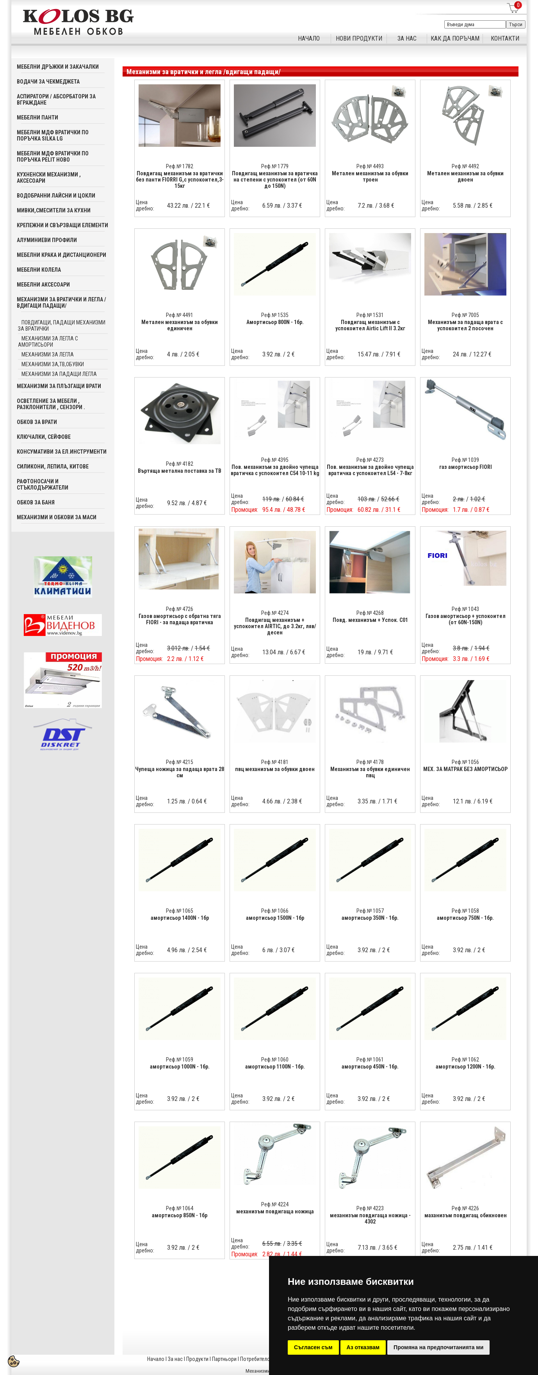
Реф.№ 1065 (179, 911)
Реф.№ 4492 (465, 166)
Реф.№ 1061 (370, 1059)
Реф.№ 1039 (465, 460)
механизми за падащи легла (59, 374)
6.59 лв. (271, 205)
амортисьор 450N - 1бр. (370, 1066)
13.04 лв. (273, 652)
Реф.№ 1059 (179, 1059)
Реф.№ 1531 (370, 315)
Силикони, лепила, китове (53, 466)
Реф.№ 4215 (179, 762)
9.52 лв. (176, 503)
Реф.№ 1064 (179, 1208)
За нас (175, 1359)
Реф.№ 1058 (465, 911)
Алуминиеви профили (47, 240)
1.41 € (485, 1247)
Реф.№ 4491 (179, 315)
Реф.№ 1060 (275, 1059)
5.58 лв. (462, 205)
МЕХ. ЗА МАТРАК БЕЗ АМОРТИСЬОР (465, 769)
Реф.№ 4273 (370, 460)
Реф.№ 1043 (465, 609)
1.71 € (389, 801)
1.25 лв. (176, 801)
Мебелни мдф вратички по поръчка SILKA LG (53, 135)
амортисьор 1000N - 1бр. (180, 1066)
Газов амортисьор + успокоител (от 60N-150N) (466, 619)
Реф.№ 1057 (370, 911)
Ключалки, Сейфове (44, 437)
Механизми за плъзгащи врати (59, 386)
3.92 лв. (271, 354)
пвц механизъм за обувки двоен (275, 769)
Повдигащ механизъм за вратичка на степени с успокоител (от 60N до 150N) (275, 179)
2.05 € (192, 354)
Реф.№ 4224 (275, 1204)
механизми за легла (47, 354)
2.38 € (294, 801)
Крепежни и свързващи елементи (62, 225)
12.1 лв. (462, 801)
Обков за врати (37, 422)
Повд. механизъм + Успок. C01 (370, 620)
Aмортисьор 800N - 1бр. (275, 322)
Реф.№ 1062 (465, 1059)
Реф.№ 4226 (465, 1208)
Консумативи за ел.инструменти (62, 452)
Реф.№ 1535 (275, 315)
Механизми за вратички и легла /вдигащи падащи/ (61, 302)
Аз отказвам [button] (363, 1347)
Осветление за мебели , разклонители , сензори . (51, 404)
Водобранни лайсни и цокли (56, 195)
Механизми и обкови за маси (56, 517)
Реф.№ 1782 (179, 166)
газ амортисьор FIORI (465, 467)
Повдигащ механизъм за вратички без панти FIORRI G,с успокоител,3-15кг (180, 179)
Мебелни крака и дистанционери (61, 255)
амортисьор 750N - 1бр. (465, 918)
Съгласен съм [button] (313, 1347)
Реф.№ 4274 (275, 613)
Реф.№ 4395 (275, 460)
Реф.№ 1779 (275, 166)
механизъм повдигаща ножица (275, 1211)
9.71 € (385, 652)
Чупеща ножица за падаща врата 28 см (179, 772)
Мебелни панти (37, 117)
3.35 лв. (367, 801)
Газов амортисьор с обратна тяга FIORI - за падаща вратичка (180, 619)
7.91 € (393, 354)
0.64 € (199, 801)
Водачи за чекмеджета (48, 81)
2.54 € (199, 950)
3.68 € (386, 205)
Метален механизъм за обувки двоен (465, 176)
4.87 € (199, 503)
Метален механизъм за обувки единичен (179, 325)
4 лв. (173, 354)
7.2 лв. (366, 205)
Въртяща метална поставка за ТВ (179, 471)
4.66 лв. (271, 801)
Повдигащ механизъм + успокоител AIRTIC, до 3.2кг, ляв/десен (275, 626)
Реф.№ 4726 (179, 609)
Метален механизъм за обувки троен (370, 176)
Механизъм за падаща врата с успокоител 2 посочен (465, 325)
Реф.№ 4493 (370, 166)
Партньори (224, 1359)
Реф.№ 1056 (465, 762)
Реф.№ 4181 (275, 762)
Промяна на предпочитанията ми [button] (438, 1347)
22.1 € (202, 205)
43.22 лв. (178, 205)
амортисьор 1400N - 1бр (180, 918)
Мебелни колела (39, 270)
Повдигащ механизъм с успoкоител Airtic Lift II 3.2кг (370, 325)
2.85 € (485, 205)
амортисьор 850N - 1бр (179, 1215)
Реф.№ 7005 (465, 315)
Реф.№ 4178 (370, 762)
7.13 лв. (367, 1247)
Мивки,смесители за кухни (54, 210)
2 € (291, 354)
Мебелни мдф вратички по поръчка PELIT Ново (53, 156)
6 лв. (268, 950)
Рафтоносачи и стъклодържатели (42, 484)
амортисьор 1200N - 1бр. (465, 1066)
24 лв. (460, 354)
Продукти (197, 1359)
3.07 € (287, 950)
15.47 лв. (369, 354)
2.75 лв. (462, 1247)
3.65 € (389, 1247)
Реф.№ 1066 (275, 911)
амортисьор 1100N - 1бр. (275, 1066)
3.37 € (294, 205)
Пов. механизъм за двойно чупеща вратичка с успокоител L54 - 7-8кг (370, 470)
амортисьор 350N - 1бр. (370, 918)
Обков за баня (36, 502)
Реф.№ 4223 (370, 1208)
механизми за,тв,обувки (52, 364)
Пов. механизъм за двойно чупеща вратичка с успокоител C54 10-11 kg (275, 470)
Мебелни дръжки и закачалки (58, 67)
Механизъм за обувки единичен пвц (370, 772)
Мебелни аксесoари (43, 284)
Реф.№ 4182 (179, 464)
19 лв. (365, 652)
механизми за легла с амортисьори (48, 341)
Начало (155, 1359)
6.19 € (485, 801)
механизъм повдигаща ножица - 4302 (370, 1218)
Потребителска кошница (268, 1359)
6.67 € (297, 652)
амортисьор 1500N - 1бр (275, 918)
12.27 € (482, 354)
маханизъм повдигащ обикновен (465, 1215)
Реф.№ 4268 (370, 613)
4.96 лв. (176, 950)
